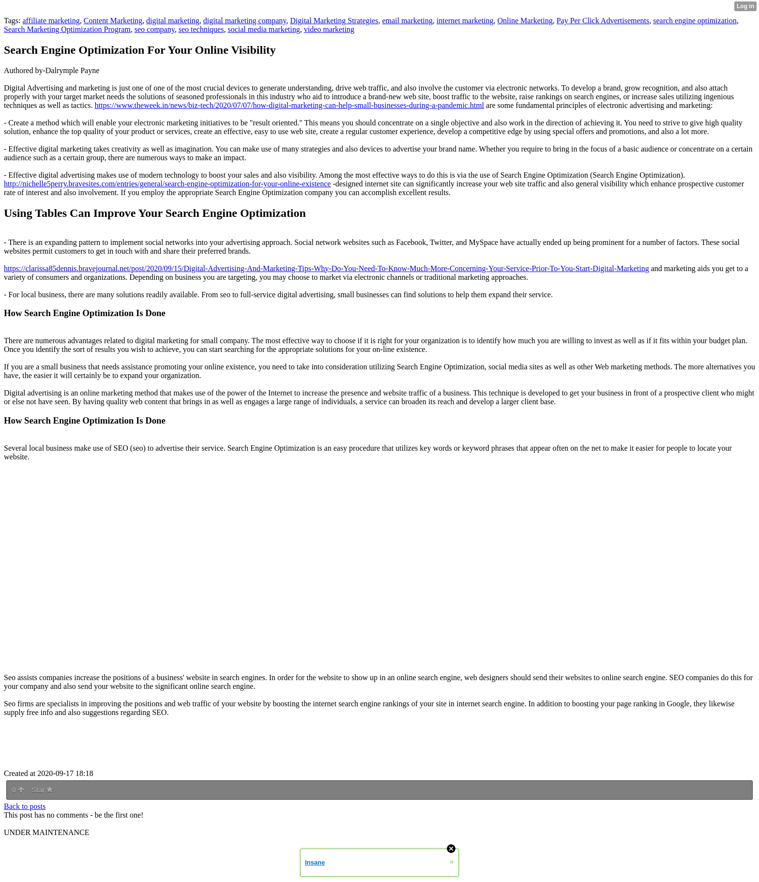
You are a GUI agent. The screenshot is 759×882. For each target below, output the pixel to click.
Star (42, 790)
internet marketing (465, 20)
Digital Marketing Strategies (334, 20)
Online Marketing (525, 20)
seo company (155, 29)
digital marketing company (244, 20)
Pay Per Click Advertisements (603, 20)
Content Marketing (113, 20)
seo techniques (201, 29)
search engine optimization (694, 20)
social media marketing (264, 29)
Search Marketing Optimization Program (67, 29)
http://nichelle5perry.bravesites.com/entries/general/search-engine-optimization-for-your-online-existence (167, 184)
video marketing (329, 29)
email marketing (407, 20)
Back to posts (25, 806)
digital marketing (172, 20)
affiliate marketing (50, 20)
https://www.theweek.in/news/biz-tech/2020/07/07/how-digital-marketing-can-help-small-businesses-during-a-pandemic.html (290, 105)
